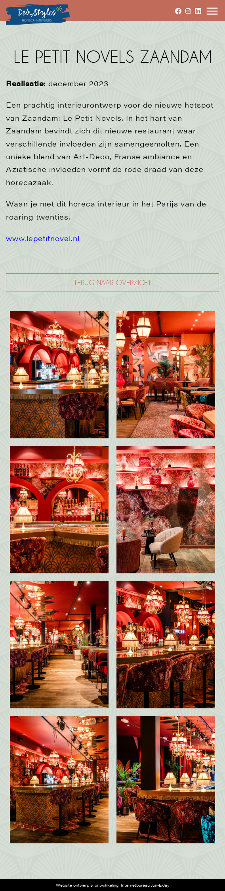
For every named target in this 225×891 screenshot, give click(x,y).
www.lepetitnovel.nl (43, 238)
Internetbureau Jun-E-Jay (145, 885)
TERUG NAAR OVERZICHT (112, 282)
